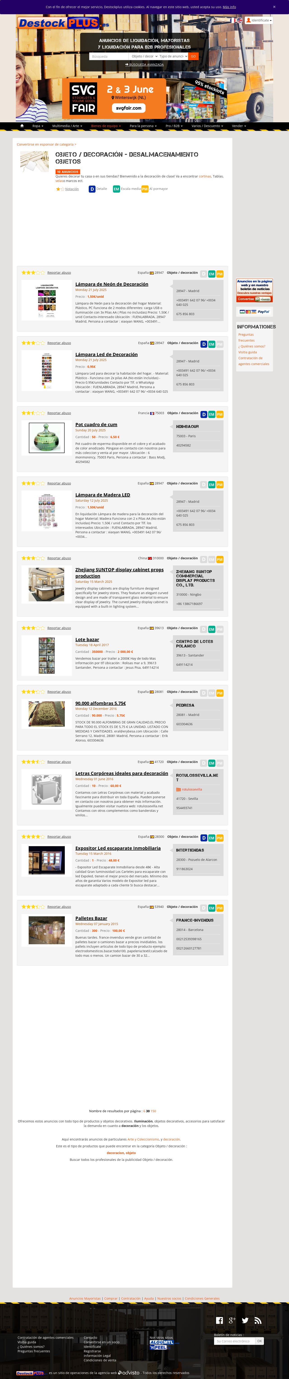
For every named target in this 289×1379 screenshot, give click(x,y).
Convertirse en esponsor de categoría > (46, 144)
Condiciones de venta (100, 1360)
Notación (72, 189)
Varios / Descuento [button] (207, 126)
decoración (171, 1139)
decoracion (115, 1153)
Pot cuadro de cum (96, 424)
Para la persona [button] (143, 126)
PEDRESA (185, 705)
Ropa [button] (38, 126)
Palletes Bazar (91, 918)
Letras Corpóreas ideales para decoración (121, 773)
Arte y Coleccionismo (143, 1139)
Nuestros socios (169, 1298)
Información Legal (97, 1355)
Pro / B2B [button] (174, 126)
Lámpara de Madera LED (102, 495)
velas (59, 181)
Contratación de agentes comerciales (253, 361)
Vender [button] (239, 126)
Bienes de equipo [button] (106, 126)
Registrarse (92, 1351)
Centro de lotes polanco (194, 643)
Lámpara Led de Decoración (106, 354)
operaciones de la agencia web (93, 1373)
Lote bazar (87, 639)
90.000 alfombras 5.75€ (100, 703)
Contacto (90, 1337)
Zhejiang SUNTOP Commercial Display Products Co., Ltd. (195, 578)
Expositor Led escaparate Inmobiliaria (118, 848)
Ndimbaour (187, 426)
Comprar (111, 1298)
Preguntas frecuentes (246, 337)
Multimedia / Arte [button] (67, 126)
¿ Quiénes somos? (251, 346)
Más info (229, 7)
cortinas (205, 176)
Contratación (131, 1298)
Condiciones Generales (202, 1298)
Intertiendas (190, 850)
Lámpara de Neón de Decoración (111, 284)
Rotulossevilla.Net (197, 777)
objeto (131, 1153)
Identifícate (92, 1346)
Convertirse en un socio (101, 1342)
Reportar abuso (59, 272)
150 (153, 1111)
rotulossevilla (192, 789)
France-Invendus (195, 920)
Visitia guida (247, 352)
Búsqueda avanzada (144, 64)
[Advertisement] (122, 228)
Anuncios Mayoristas (85, 1298)
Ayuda (149, 1298)
